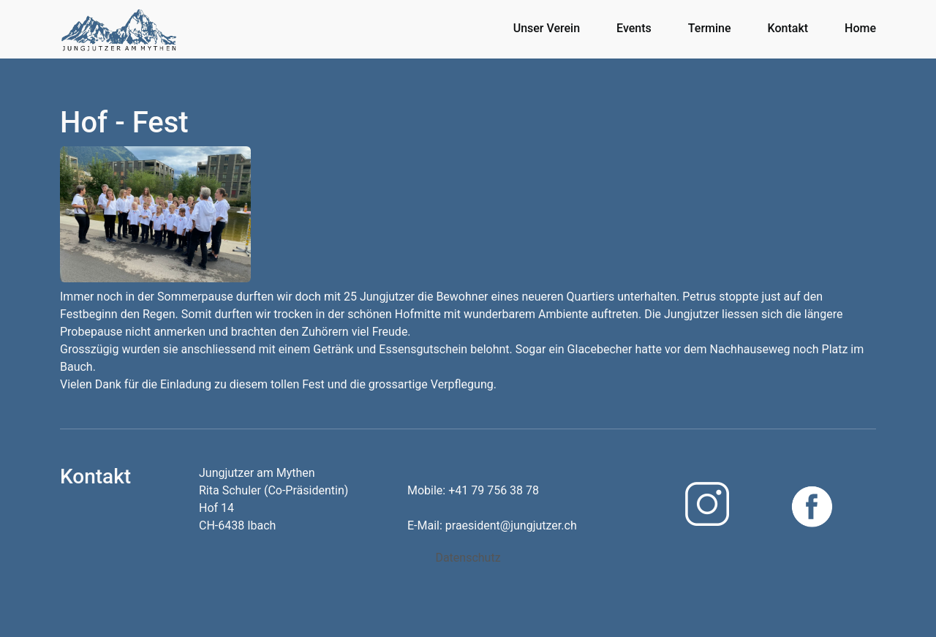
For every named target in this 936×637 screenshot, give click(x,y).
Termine (709, 28)
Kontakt (788, 28)
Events (634, 28)
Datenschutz (467, 558)
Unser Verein (546, 28)
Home (860, 28)
